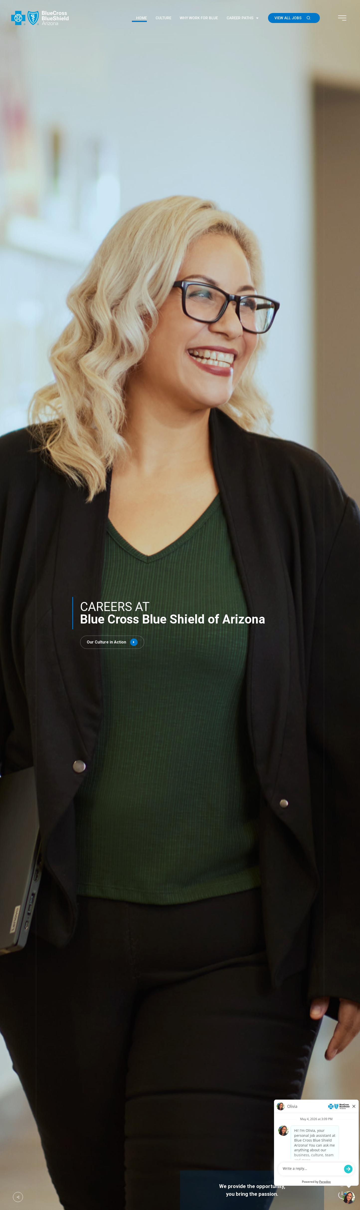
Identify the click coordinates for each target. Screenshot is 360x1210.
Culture (163, 18)
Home (141, 18)
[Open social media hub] (18, 1197)
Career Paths (243, 18)
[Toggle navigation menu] (342, 17)
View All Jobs (293, 18)
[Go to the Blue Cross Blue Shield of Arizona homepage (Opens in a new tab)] (40, 18)
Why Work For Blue (199, 18)
